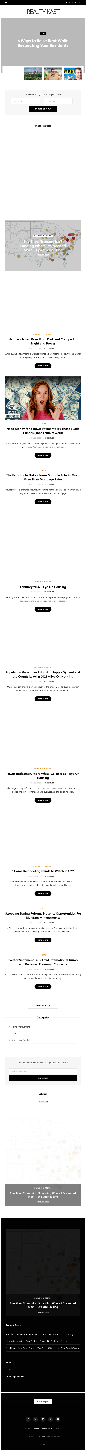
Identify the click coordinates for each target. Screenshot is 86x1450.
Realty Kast (39, 1436)
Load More (43, 1005)
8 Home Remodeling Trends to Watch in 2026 (43, 871)
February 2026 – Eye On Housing (43, 587)
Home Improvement (44, 334)
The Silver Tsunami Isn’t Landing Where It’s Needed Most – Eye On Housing (43, 245)
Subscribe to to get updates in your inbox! (43, 94)
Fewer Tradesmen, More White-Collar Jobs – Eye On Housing (43, 775)
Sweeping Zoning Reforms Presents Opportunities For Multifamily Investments (43, 915)
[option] (43, 1161)
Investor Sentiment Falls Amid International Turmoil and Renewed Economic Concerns (43, 962)
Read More (43, 366)
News (43, 34)
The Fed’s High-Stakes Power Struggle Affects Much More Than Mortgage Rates (43, 477)
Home (8, 1362)
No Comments (50, 348)
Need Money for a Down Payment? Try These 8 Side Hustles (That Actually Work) (43, 430)
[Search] (80, 2)
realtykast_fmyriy (44, 52)
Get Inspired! (43, 1401)
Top (43, 1444)
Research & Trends (43, 236)
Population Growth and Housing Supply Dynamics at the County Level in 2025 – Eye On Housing (43, 674)
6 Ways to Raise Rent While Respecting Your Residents (43, 42)
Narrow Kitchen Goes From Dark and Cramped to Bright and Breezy (43, 341)
